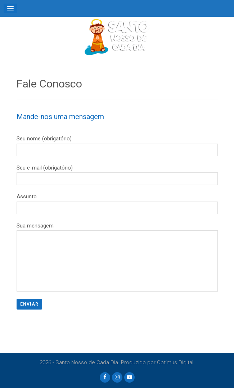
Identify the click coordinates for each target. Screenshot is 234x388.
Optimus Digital (175, 362)
